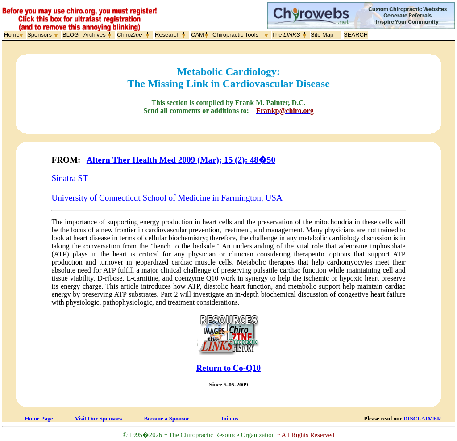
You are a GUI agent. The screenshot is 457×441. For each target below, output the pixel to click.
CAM (197, 34)
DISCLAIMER (422, 418)
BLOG (70, 34)
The (286, 34)
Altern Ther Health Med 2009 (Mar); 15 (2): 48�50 (181, 159)
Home (12, 34)
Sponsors (39, 34)
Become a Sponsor (166, 418)
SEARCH (356, 34)
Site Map (322, 34)
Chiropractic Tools (235, 34)
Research (167, 34)
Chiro (129, 34)
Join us (229, 418)
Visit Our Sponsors (98, 418)
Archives (94, 34)
